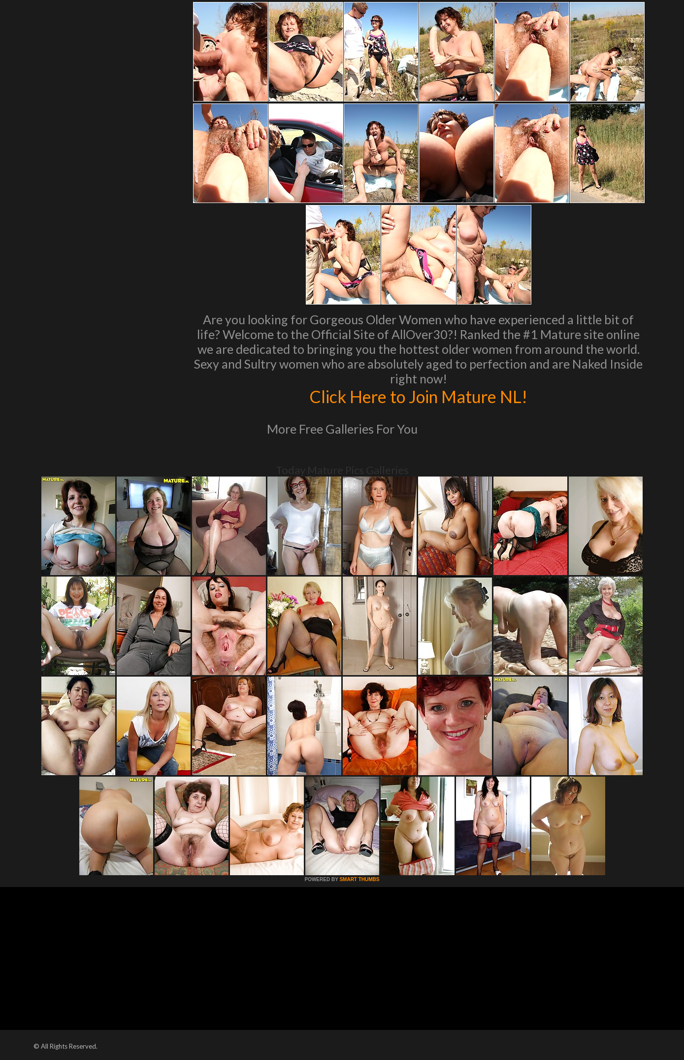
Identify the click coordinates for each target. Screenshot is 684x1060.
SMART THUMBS (359, 879)
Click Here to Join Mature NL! (418, 396)
